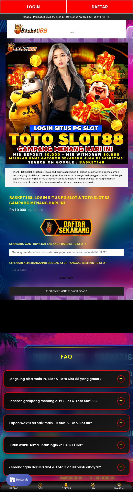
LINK (92, 486)
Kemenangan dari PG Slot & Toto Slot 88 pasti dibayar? (55, 467)
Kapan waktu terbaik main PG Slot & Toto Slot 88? (50, 423)
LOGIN (33, 7)
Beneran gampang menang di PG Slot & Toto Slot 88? (53, 401)
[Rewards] (19, 480)
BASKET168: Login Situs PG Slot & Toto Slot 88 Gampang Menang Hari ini (66, 16)
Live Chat (119, 486)
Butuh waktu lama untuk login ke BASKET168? (46, 445)
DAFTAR (99, 7)
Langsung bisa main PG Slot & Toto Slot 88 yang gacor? (55, 379)
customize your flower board (66, 291)
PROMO (13, 486)
